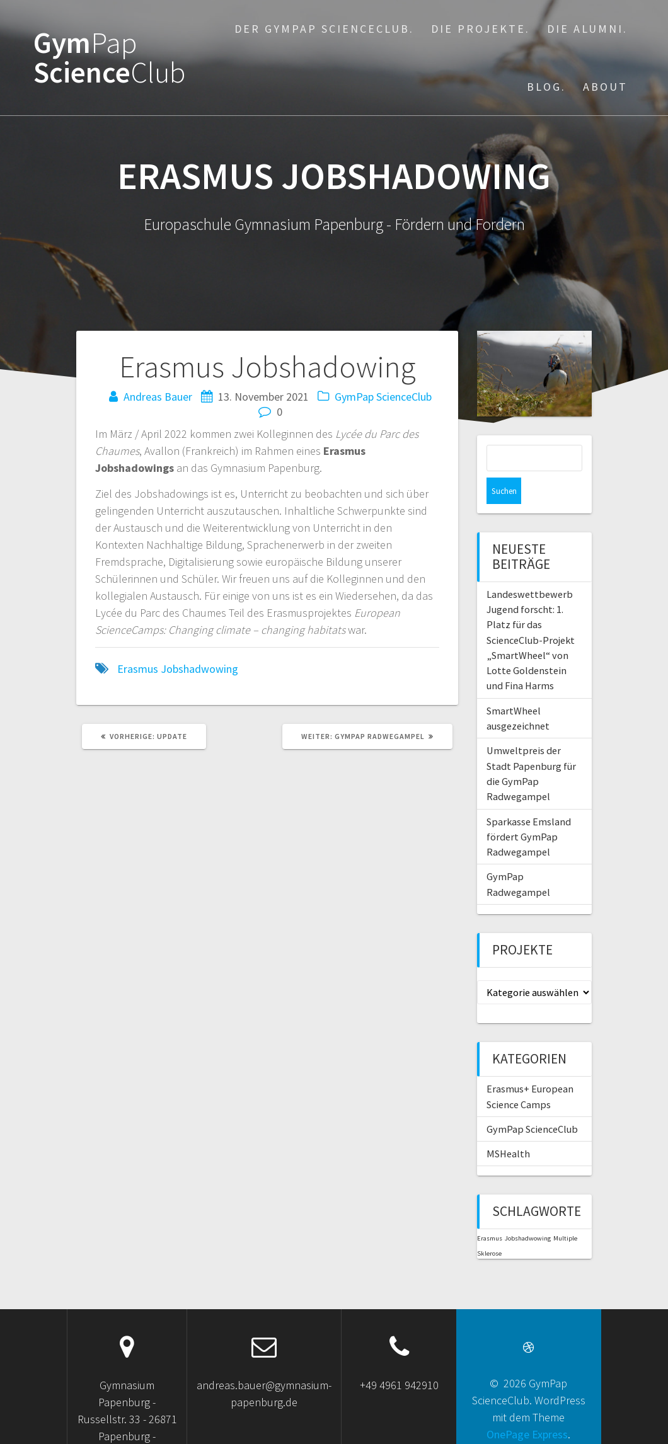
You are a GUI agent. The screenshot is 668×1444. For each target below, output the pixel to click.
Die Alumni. (587, 28)
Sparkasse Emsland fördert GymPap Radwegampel (529, 810)
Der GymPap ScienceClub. (324, 28)
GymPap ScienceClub (383, 396)
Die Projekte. (480, 28)
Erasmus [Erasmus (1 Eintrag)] (489, 1212)
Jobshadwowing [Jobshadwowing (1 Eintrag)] (528, 1212)
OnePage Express (527, 1408)
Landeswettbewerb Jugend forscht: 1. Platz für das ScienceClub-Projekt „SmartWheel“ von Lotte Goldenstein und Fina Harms (531, 613)
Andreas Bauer (158, 396)
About (605, 86)
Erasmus (137, 669)
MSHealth (508, 1127)
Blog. (546, 86)
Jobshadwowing (199, 669)
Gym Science (109, 58)
